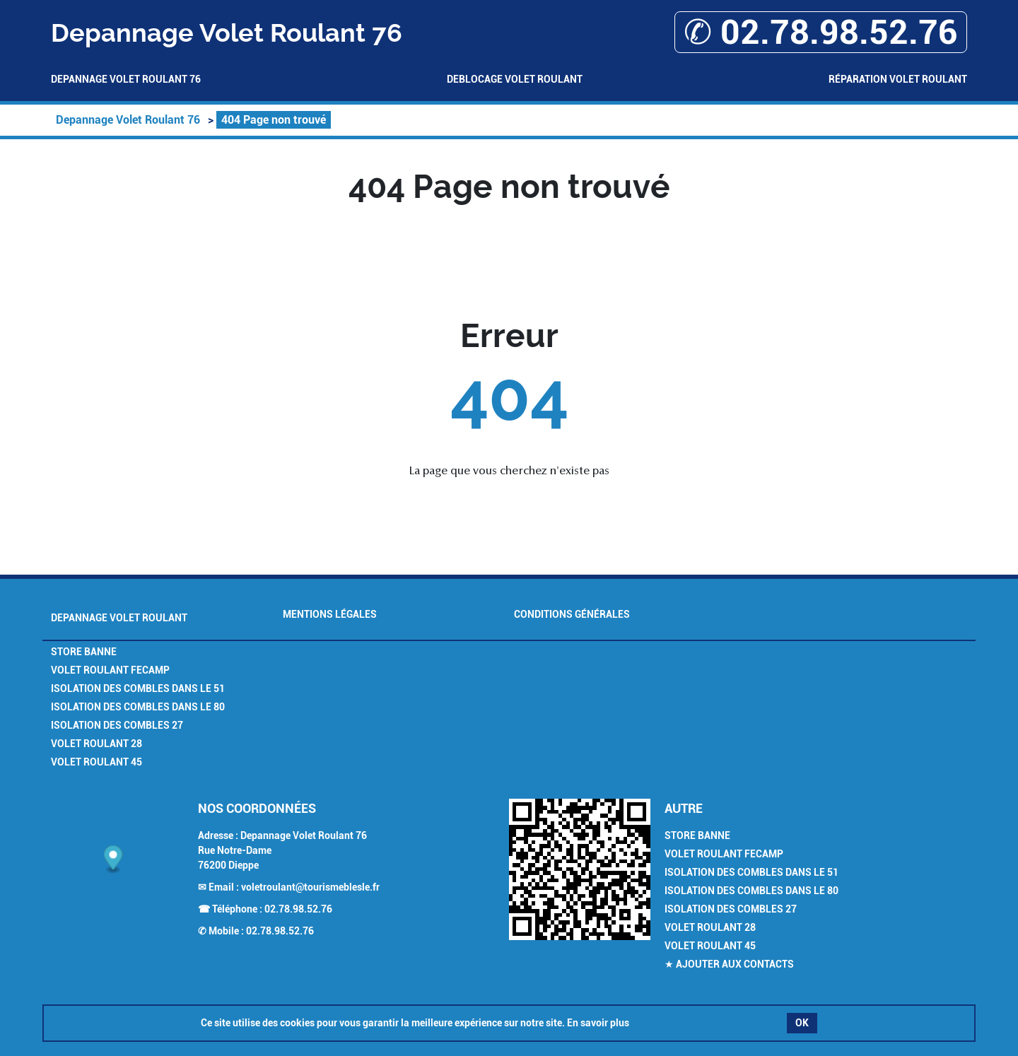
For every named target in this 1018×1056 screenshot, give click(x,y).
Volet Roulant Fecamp (110, 670)
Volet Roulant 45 (96, 762)
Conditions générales (572, 614)
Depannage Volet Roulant (119, 617)
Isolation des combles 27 (117, 725)
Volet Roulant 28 (96, 743)
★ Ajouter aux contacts (729, 964)
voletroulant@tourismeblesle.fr (310, 887)
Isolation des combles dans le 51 (138, 688)
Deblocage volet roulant (515, 79)
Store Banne (84, 651)
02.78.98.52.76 (298, 909)
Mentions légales (330, 614)
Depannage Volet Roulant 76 (126, 79)
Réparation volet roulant (898, 79)
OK (802, 1022)
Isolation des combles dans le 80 (138, 706)
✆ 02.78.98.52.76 (821, 32)
